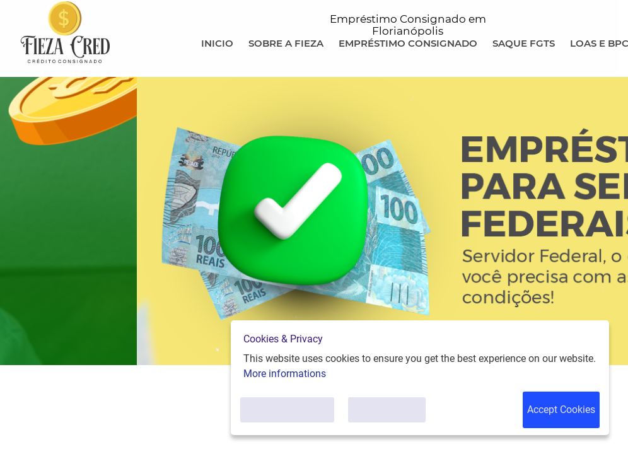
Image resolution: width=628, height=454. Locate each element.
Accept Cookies (561, 410)
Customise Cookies (287, 410)
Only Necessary (386, 410)
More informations (284, 374)
